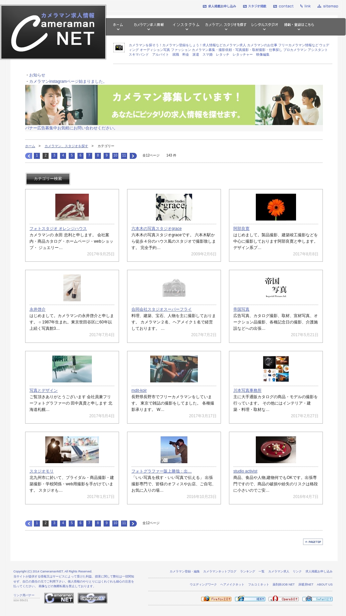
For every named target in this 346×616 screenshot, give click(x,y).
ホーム (30, 146)
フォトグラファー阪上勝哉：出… (161, 471)
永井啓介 (38, 309)
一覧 (261, 571)
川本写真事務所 (247, 390)
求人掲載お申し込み (319, 571)
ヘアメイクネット (232, 584)
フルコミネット (258, 584)
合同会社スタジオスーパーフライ (161, 309)
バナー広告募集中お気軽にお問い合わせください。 (71, 128)
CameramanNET (51, 571)
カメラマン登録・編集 (185, 571)
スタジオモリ (42, 471)
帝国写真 (241, 309)
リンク (297, 571)
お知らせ (37, 75)
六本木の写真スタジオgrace (156, 228)
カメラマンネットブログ (219, 571)
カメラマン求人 (278, 571)
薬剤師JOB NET (284, 584)
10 (115, 155)
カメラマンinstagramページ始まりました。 (68, 81)
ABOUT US (325, 584)
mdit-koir (139, 390)
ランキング (247, 571)
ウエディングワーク (203, 584)
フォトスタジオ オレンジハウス (58, 228)
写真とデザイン (44, 390)
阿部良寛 (241, 228)
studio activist (245, 471)
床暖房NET (305, 584)
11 (124, 155)
